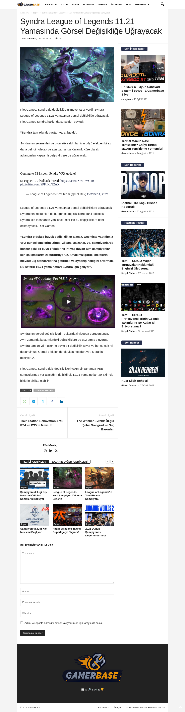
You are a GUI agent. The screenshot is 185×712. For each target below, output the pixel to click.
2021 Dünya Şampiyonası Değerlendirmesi (95, 532)
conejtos (126, 99)
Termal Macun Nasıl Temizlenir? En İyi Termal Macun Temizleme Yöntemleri (142, 144)
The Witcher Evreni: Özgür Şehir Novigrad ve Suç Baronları (95, 425)
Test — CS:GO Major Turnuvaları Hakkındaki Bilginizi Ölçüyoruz (137, 264)
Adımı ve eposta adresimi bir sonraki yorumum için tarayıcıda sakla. (63, 623)
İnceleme (116, 4)
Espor (75, 4)
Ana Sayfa (51, 4)
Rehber (102, 4)
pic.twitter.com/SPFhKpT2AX (40, 184)
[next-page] (112, 462)
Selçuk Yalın (128, 273)
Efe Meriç (31, 38)
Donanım (88, 4)
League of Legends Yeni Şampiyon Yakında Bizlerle (67, 495)
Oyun (64, 4)
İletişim (117, 707)
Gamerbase (127, 153)
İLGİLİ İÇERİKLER (34, 461)
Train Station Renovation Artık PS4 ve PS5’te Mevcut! (41, 423)
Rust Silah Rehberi (134, 380)
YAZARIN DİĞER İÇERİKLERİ (70, 461)
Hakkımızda (104, 707)
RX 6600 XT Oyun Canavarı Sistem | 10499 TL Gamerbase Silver (142, 90)
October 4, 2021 (98, 194)
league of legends (44, 390)
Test (128, 4)
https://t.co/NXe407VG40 (77, 180)
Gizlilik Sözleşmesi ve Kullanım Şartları (145, 707)
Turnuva (142, 4)
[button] (162, 4)
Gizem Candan (129, 385)
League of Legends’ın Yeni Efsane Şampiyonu (98, 495)
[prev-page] (108, 462)
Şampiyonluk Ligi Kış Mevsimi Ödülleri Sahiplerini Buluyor (33, 495)
